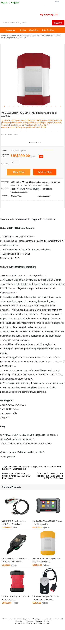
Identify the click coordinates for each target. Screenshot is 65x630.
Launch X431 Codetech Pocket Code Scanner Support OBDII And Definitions (50, 475)
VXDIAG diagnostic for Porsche (37, 467)
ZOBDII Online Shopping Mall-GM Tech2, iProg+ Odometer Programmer (25, 14)
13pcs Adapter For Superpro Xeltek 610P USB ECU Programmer (16, 475)
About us (29, 621)
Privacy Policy (47, 619)
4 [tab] (18, 106)
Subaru (13, 219)
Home (4, 30)
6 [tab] (27, 106)
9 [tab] (41, 106)
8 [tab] (37, 106)
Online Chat (16, 196)
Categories (10, 30)
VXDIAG (4, 219)
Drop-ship (35, 619)
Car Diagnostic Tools (27, 36)
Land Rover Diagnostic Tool (14, 469)
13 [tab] (60, 106)
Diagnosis (21, 288)
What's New (34, 30)
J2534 (31, 236)
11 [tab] (51, 106)
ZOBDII (32, 623)
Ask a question (44, 196)
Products (12, 36)
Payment (26, 619)
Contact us (39, 621)
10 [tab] (46, 106)
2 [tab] (9, 106)
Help (47, 621)
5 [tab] (23, 106)
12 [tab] (55, 106)
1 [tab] (4, 106)
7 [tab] (32, 106)
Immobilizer (39, 344)
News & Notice (15, 619)
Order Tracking (48, 30)
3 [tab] (13, 106)
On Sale (23, 30)
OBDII (9, 409)
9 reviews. (39, 142)
